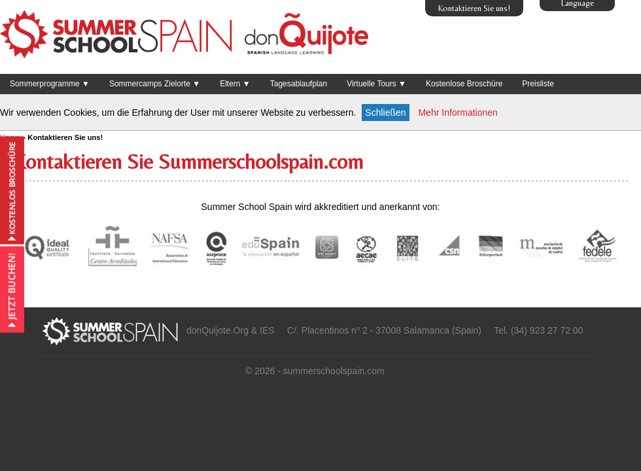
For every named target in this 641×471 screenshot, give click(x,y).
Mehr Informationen (457, 112)
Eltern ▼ (235, 83)
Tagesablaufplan (298, 83)
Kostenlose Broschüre (464, 83)
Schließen (385, 112)
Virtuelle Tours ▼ (376, 83)
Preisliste (538, 83)
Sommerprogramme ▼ (50, 83)
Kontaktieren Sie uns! (474, 8)
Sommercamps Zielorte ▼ (154, 83)
